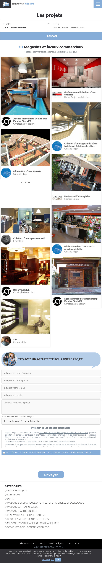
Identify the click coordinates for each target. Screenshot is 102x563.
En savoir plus (48, 559)
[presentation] (51, 463)
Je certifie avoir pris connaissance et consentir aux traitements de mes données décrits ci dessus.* (48, 452)
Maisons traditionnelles (22, 511)
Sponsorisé (25, 182)
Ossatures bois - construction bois (28, 527)
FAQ (42, 543)
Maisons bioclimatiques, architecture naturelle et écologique (45, 502)
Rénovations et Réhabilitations (26, 515)
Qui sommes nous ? (27, 543)
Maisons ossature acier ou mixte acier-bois (33, 523)
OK (58, 559)
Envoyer (51, 475)
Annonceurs (73, 543)
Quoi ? (26, 24)
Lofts (10, 498)
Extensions (14, 494)
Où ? (56, 24)
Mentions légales (56, 543)
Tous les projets (17, 490)
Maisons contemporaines (22, 507)
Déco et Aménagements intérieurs (28, 519)
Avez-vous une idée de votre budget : (18, 417)
